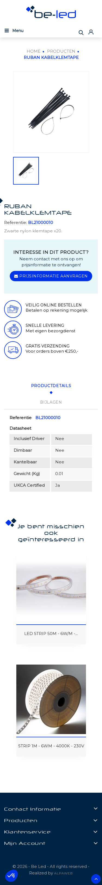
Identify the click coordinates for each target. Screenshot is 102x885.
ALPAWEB (63, 873)
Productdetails (51, 385)
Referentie (21, 417)
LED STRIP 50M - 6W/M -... (51, 633)
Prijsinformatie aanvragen (51, 276)
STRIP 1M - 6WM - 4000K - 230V (51, 745)
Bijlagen (51, 402)
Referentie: (15, 222)
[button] (11, 875)
